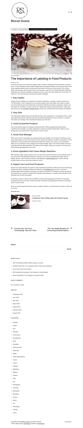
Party (14, 378)
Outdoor (15, 375)
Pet (14, 381)
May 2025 (16, 300)
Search (13, 244)
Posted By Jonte (36, 201)
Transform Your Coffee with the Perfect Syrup (50, 198)
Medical (15, 372)
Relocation (16, 394)
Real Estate (16, 391)
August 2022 (16, 313)
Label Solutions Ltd (51, 158)
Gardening (16, 350)
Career (15, 325)
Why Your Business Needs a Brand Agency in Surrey (28, 263)
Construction (16, 335)
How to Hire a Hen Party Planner (22, 269)
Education (16, 344)
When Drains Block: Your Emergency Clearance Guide (28, 275)
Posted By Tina (15, 82)
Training (15, 409)
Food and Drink (15, 75)
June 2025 (16, 297)
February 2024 (17, 310)
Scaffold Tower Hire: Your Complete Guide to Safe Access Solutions (32, 266)
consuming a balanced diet (30, 108)
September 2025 (18, 294)
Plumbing (15, 388)
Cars (14, 328)
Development (17, 338)
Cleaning (15, 331)
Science (15, 397)
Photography (16, 384)
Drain (14, 341)
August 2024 (16, 307)
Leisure (15, 363)
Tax (14, 403)
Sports (15, 400)
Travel (14, 412)
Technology (16, 406)
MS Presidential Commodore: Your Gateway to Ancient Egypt (30, 272)
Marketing (16, 369)
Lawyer (15, 360)
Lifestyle (15, 366)
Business (15, 322)
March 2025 (16, 303)
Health (15, 353)
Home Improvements (19, 356)
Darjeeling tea (49, 169)
